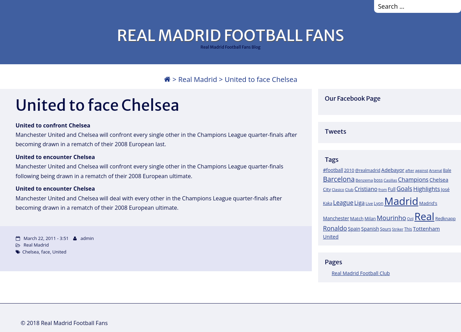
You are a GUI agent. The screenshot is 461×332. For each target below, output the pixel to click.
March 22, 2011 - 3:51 (46, 238)
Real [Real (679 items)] (424, 216)
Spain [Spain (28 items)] (354, 228)
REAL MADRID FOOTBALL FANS (230, 35)
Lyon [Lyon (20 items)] (378, 203)
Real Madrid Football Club (361, 273)
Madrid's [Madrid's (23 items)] (428, 203)
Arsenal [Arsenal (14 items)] (435, 170)
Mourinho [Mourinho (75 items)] (391, 217)
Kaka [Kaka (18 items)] (327, 203)
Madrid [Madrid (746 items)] (401, 201)
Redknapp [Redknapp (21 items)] (445, 219)
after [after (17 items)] (409, 170)
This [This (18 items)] (408, 229)
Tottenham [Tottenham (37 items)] (426, 228)
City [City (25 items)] (327, 189)
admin (87, 238)
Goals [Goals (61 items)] (404, 188)
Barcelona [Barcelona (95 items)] (339, 179)
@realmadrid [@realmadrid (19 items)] (367, 170)
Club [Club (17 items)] (349, 189)
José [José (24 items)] (445, 189)
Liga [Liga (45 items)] (359, 203)
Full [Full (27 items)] (392, 189)
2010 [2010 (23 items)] (349, 170)
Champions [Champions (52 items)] (413, 179)
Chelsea (30, 252)
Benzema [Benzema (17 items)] (364, 180)
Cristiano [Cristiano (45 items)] (365, 189)
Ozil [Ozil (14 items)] (410, 218)
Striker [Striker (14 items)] (398, 229)
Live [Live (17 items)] (369, 203)
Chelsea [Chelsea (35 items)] (438, 179)
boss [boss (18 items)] (378, 180)
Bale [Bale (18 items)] (447, 170)
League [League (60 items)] (343, 202)
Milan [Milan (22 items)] (370, 218)
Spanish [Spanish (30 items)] (370, 228)
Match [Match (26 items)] (357, 218)
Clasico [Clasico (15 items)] (338, 189)
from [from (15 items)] (382, 189)
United (59, 252)
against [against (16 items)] (421, 170)
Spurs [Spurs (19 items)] (385, 229)
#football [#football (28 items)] (333, 170)
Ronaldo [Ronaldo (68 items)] (335, 228)
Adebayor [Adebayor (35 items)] (393, 169)
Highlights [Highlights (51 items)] (426, 189)
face (45, 252)
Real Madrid (197, 79)
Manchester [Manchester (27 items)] (336, 218)
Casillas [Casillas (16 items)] (390, 180)
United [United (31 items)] (331, 236)
